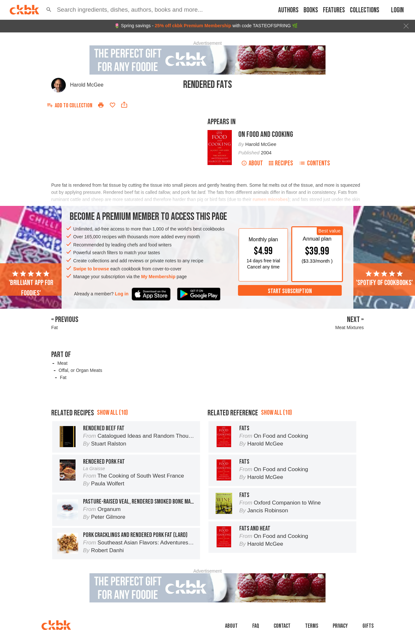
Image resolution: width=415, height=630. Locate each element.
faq (255, 626)
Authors (288, 10)
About (252, 163)
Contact (282, 626)
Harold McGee (86, 85)
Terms (311, 626)
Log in (121, 293)
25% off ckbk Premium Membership (193, 25)
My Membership (158, 276)
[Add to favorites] (112, 105)
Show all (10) (112, 413)
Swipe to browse (91, 268)
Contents (314, 163)
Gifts (368, 626)
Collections (364, 10)
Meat (62, 363)
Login (397, 10)
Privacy (340, 626)
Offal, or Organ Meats (80, 370)
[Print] (101, 105)
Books (310, 10)
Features (334, 10)
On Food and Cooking (265, 134)
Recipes (281, 163)
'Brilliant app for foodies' (31, 284)
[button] (49, 9)
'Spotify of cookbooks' (384, 278)
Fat (63, 377)
